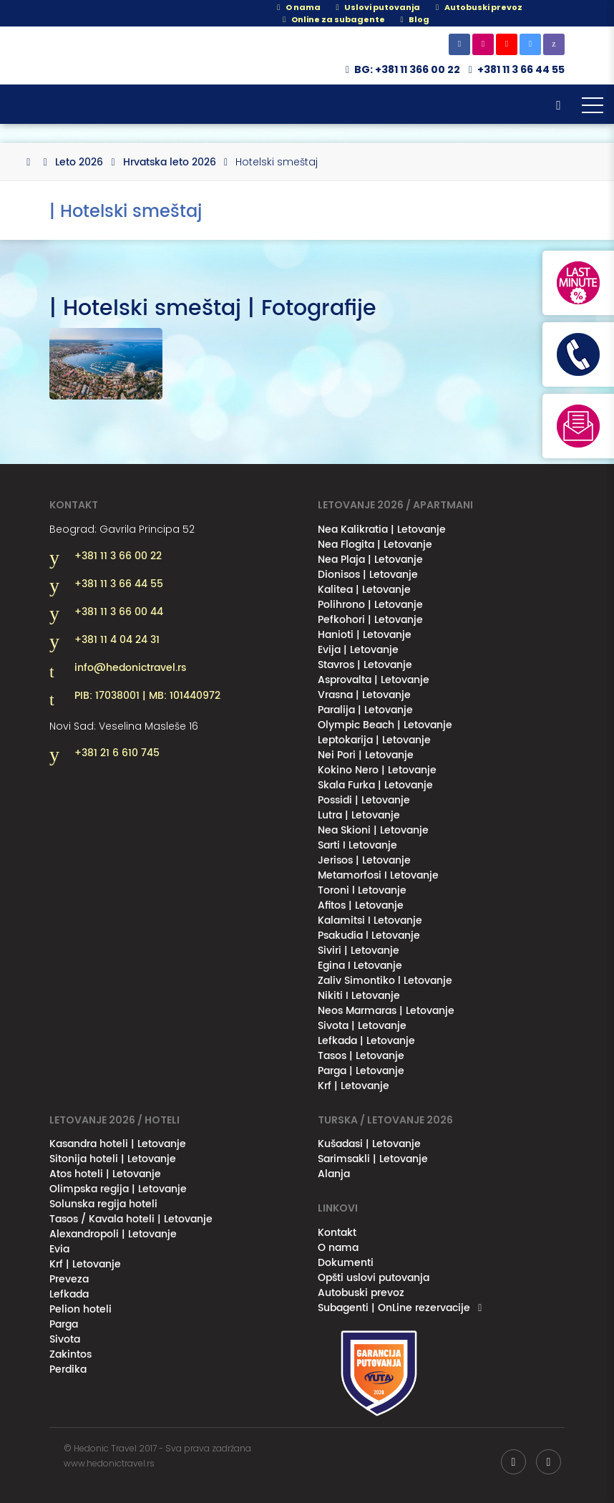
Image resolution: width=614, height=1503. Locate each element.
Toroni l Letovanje (362, 890)
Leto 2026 (79, 162)
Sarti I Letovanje (357, 845)
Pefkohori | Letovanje (370, 620)
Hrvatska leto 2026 (169, 162)
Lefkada (69, 1294)
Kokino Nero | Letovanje (377, 770)
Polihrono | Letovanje (370, 604)
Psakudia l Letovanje (369, 935)
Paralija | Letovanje (365, 710)
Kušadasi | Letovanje (369, 1144)
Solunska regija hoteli (103, 1204)
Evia (59, 1249)
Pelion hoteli (80, 1309)
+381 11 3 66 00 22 (118, 556)
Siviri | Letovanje (358, 950)
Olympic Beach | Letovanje (385, 725)
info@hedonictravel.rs (130, 668)
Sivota (64, 1339)
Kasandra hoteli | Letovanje (117, 1144)
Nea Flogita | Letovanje (375, 544)
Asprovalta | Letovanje (373, 680)
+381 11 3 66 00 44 (118, 612)
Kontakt (337, 1232)
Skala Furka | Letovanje (375, 785)
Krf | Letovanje (353, 1086)
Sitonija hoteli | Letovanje (112, 1159)
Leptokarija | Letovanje (374, 740)
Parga (63, 1324)
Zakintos (70, 1354)
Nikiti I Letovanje (359, 995)
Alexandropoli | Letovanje (113, 1234)
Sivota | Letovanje (362, 1026)
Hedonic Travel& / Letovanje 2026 (121, 55)
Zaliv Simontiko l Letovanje (385, 980)
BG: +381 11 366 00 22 (401, 69)
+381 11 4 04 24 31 (117, 640)
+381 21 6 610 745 (117, 753)
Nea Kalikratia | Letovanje (382, 529)
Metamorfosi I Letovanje (378, 875)
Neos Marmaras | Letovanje (386, 1010)
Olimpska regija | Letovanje (118, 1189)
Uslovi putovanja (376, 7)
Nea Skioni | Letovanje (373, 830)
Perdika (68, 1369)
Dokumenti (346, 1263)
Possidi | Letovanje (364, 800)
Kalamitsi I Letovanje (370, 920)
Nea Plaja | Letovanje (370, 559)
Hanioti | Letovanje (364, 635)
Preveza (69, 1279)
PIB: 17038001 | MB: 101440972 (147, 696)
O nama (297, 7)
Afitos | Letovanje (361, 905)
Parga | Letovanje (361, 1071)
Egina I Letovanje (360, 965)
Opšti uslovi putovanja (373, 1278)
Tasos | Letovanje (361, 1056)
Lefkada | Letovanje (366, 1041)
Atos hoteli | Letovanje (105, 1174)
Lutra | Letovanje (359, 815)
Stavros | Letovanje (365, 665)
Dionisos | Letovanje (368, 574)
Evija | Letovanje (358, 650)
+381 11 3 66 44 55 (521, 69)
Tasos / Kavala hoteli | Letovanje (131, 1219)
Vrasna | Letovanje (364, 695)
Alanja (334, 1174)
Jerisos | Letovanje (364, 860)
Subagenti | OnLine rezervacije (394, 1308)
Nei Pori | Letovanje (366, 755)
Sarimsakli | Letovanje (373, 1159)
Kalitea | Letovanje (364, 589)
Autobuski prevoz (361, 1293)
